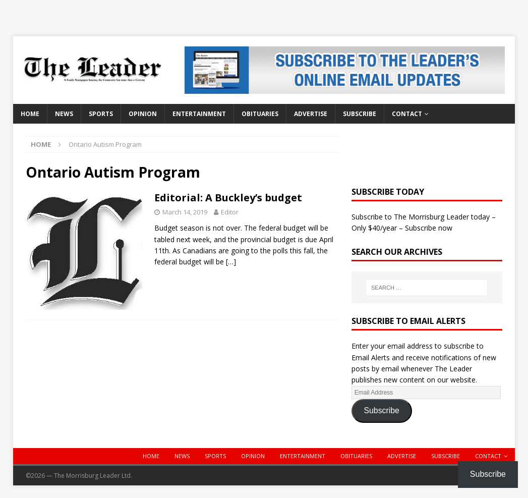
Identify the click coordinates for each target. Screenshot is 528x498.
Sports (101, 113)
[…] (231, 261)
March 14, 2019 (184, 211)
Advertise (310, 113)
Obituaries (260, 113)
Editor (230, 211)
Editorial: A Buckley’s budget (228, 197)
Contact (407, 113)
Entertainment (199, 113)
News (64, 113)
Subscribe (359, 113)
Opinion (143, 113)
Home (30, 113)
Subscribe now (428, 228)
